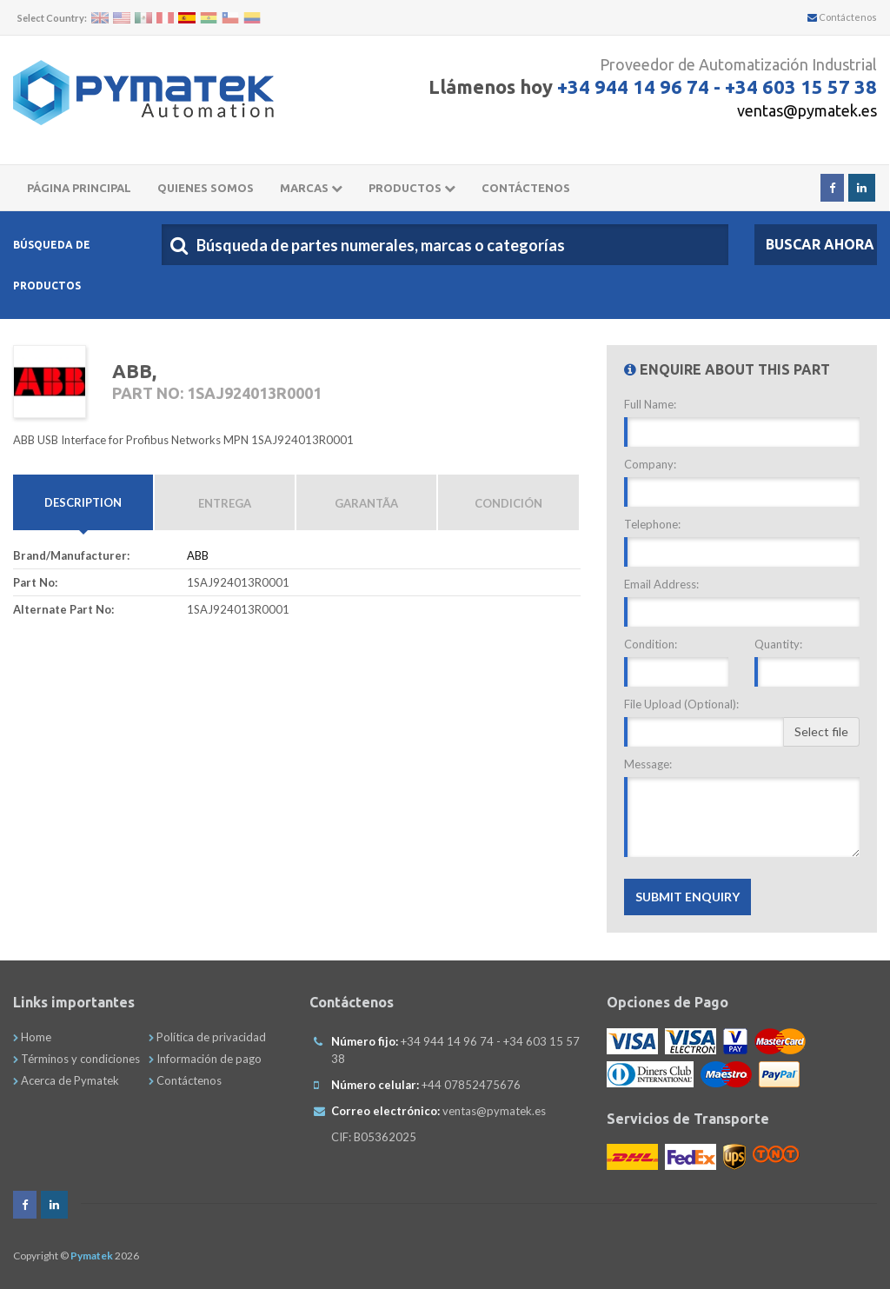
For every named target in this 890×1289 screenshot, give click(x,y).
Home (32, 1037)
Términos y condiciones (76, 1059)
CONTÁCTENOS (526, 189)
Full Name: (650, 405)
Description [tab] (83, 513)
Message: (648, 765)
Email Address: (661, 585)
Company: (650, 465)
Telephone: (652, 525)
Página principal (79, 189)
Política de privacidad (207, 1037)
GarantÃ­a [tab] (366, 504)
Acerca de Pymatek (66, 1080)
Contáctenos (842, 17)
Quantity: (778, 645)
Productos (412, 189)
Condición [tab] (508, 504)
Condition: (650, 645)
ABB (198, 556)
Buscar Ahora (820, 245)
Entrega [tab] (224, 504)
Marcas (311, 189)
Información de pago (205, 1059)
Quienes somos (205, 189)
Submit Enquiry (687, 897)
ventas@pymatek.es (807, 110)
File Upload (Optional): (681, 705)
